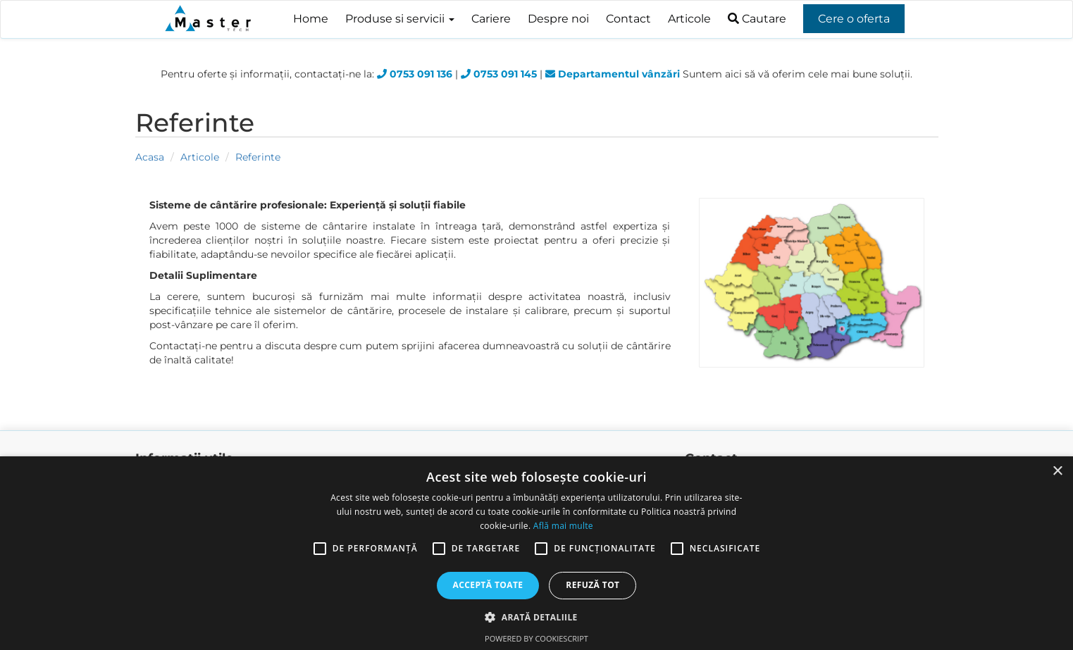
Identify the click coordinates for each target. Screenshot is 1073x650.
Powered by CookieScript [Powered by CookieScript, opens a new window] (536, 638)
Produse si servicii (399, 18)
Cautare (757, 18)
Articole (689, 18)
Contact (628, 18)
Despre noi (558, 18)
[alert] (536, 553)
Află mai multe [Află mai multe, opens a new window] (563, 526)
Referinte (257, 157)
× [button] (1057, 471)
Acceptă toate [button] (488, 585)
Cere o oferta (854, 18)
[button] (536, 616)
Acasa (149, 157)
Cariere (491, 18)
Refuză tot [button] (592, 585)
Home (310, 18)
